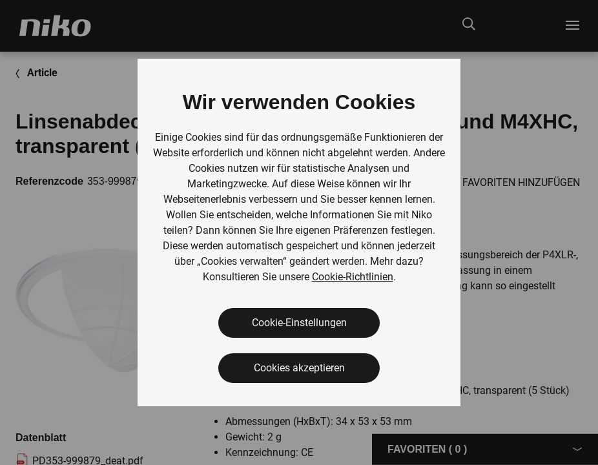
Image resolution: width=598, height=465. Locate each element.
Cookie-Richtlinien (352, 277)
